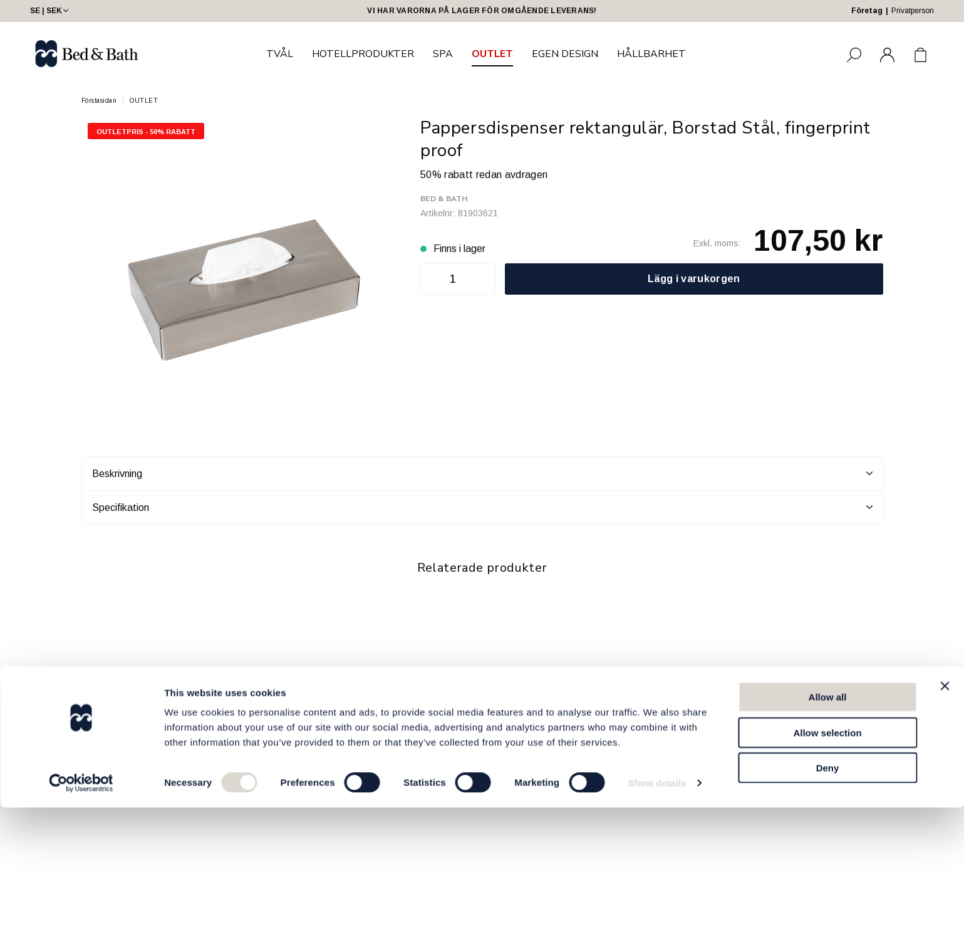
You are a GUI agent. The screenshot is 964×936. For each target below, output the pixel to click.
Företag (867, 10)
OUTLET (492, 54)
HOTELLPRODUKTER (363, 54)
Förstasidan (99, 100)
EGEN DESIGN (565, 54)
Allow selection (827, 861)
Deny (827, 896)
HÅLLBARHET (651, 54)
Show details (657, 911)
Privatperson (912, 10)
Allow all (828, 825)
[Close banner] (944, 814)
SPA (443, 54)
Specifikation (482, 507)
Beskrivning (482, 473)
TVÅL (279, 54)
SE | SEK (50, 11)
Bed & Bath (443, 199)
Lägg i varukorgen (694, 278)
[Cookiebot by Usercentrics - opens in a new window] (81, 911)
